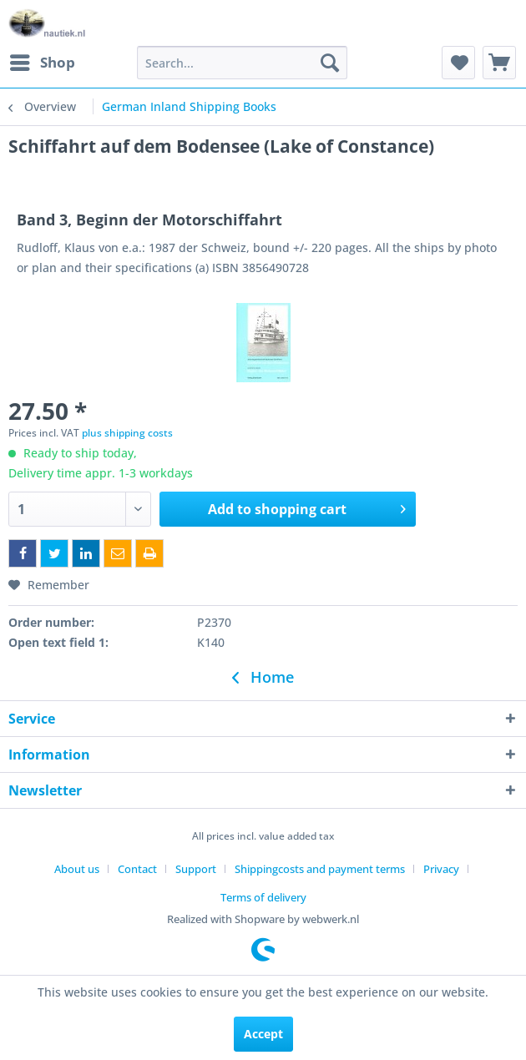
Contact (137, 868)
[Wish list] (458, 62)
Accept (263, 1034)
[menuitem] (41, 62)
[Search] (329, 62)
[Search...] (242, 62)
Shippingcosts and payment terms (320, 868)
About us (76, 868)
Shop (42, 60)
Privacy (441, 868)
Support (195, 868)
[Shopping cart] (499, 62)
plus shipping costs (127, 433)
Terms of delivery (263, 897)
